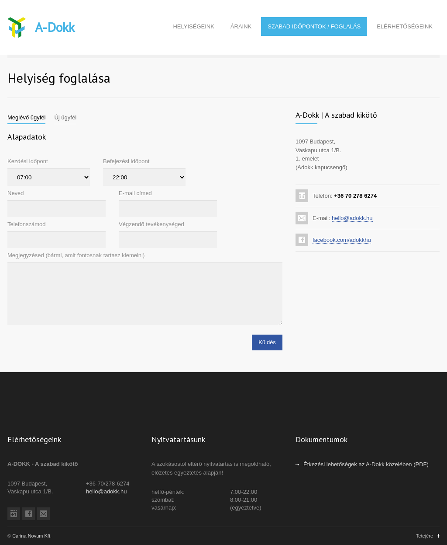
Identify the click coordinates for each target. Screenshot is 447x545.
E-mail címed (135, 193)
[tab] (26, 117)
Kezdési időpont (27, 161)
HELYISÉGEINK (193, 26)
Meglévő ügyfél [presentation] (26, 117)
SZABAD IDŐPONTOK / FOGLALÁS (314, 26)
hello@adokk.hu (352, 218)
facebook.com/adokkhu (342, 240)
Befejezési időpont (126, 161)
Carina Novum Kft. (32, 535)
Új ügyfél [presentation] (65, 117)
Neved (15, 193)
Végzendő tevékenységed (151, 224)
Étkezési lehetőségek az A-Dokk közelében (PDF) (366, 464)
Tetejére (424, 535)
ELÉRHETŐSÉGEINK (405, 26)
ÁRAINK (240, 26)
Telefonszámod (26, 224)
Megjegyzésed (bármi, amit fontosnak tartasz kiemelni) (75, 255)
